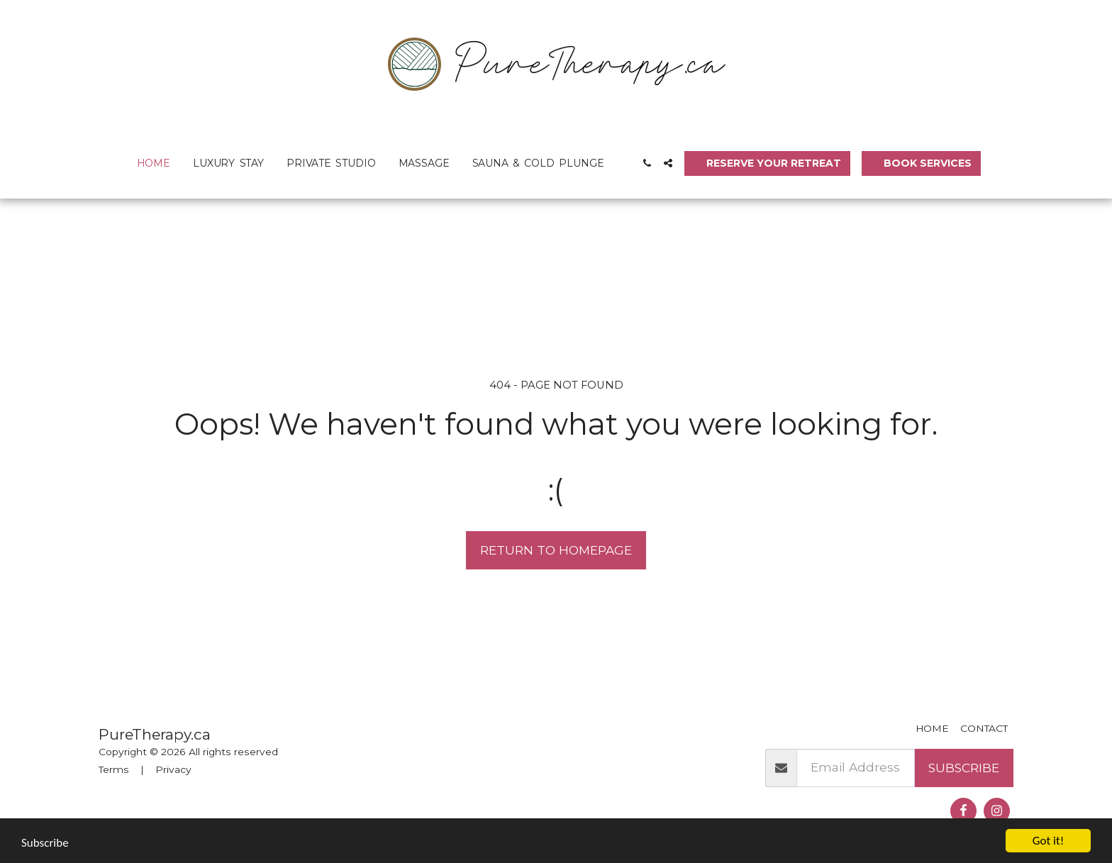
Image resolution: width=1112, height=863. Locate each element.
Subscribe (963, 767)
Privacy (173, 769)
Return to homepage (556, 549)
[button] (647, 163)
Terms (114, 769)
